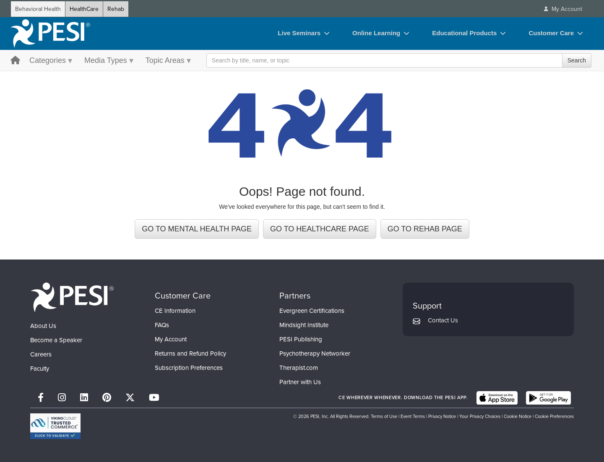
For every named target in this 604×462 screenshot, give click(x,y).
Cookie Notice (517, 416)
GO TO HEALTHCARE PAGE (319, 229)
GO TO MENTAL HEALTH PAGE (197, 229)
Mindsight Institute (303, 325)
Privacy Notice (442, 416)
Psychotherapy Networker (314, 353)
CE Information (175, 310)
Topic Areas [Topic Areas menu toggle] (165, 60)
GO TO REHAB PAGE (425, 229)
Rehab (115, 9)
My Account (171, 339)
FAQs (162, 325)
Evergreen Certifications (311, 310)
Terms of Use (384, 416)
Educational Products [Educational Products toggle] (464, 32)
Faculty (39, 368)
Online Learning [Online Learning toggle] (376, 32)
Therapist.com (298, 367)
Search (577, 60)
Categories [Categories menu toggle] (47, 60)
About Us (43, 325)
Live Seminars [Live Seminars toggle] (299, 32)
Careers (41, 354)
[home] (50, 33)
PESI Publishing (300, 339)
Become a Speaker (56, 340)
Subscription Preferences (189, 367)
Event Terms (413, 416)
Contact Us (443, 320)
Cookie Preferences (554, 416)
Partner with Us (300, 382)
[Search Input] (398, 60)
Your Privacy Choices (479, 416)
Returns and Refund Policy (190, 353)
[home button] (15, 61)
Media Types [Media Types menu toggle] (105, 60)
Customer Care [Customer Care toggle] (551, 32)
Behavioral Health (38, 9)
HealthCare (84, 9)
